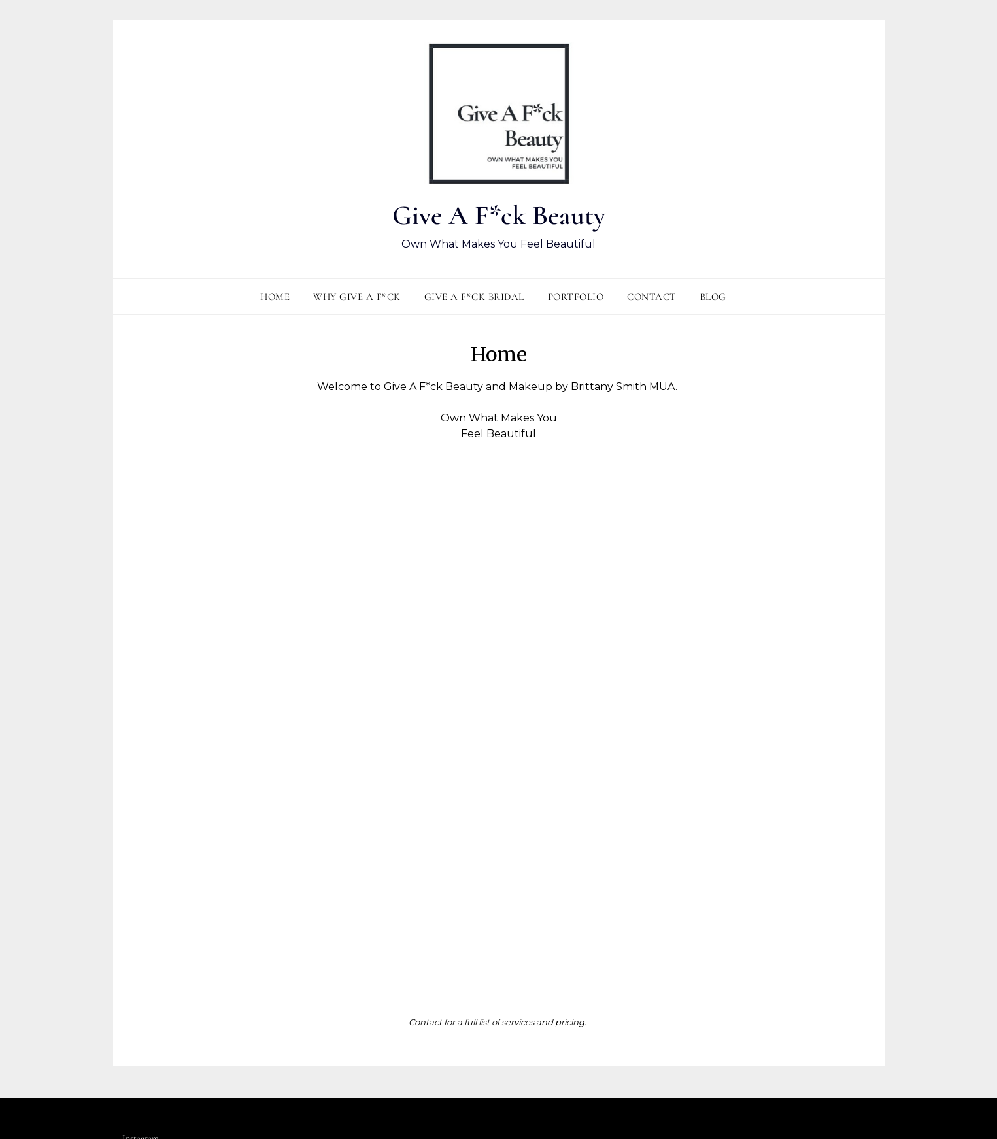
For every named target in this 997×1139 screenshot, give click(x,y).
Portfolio (576, 298)
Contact (652, 298)
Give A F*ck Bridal (474, 298)
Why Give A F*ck (357, 298)
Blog (713, 298)
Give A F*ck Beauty (498, 214)
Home (275, 298)
